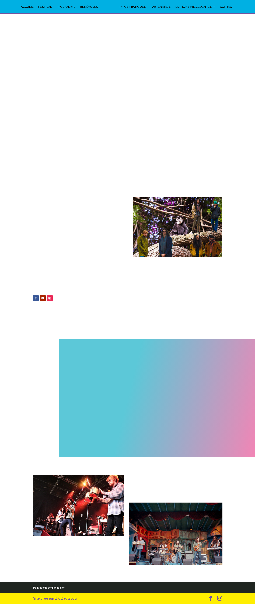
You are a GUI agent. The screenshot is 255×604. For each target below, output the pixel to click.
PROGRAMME (66, 7)
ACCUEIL (27, 7)
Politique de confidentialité (49, 587)
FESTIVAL (45, 7)
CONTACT (227, 7)
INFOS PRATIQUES (133, 7)
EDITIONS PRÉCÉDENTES (193, 7)
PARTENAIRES (161, 7)
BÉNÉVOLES (89, 7)
